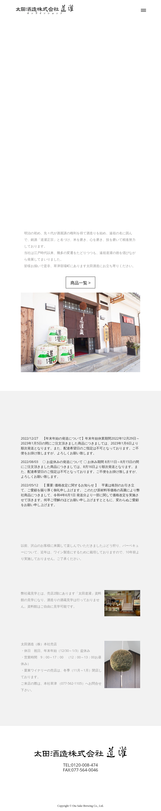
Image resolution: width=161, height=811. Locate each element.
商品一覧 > (80, 283)
